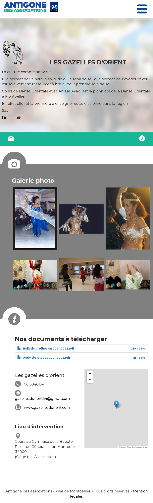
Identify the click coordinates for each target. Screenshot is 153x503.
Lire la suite (12, 118)
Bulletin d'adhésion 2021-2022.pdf (48, 348)
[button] (35, 218)
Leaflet (122, 447)
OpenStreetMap (133, 447)
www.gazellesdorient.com (47, 407)
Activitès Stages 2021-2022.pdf (46, 357)
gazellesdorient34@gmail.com (42, 398)
